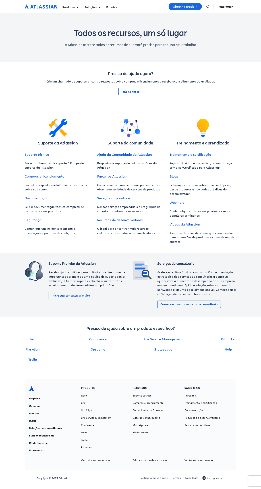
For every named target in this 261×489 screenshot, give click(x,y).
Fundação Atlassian (41, 435)
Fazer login (225, 7)
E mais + (111, 7)
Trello (32, 359)
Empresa (34, 398)
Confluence (98, 339)
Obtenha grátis (185, 7)
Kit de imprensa (38, 443)
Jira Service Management (163, 339)
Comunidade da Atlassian (148, 410)
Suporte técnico (37, 154)
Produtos (70, 7)
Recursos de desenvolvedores (120, 220)
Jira (32, 339)
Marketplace (140, 425)
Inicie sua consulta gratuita (71, 295)
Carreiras (34, 406)
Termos (176, 477)
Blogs (174, 176)
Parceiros (190, 395)
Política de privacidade (154, 477)
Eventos (34, 413)
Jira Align (33, 349)
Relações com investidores (45, 428)
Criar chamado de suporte (150, 460)
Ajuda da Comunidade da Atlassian (124, 154)
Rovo (84, 395)
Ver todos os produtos (95, 460)
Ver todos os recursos (199, 460)
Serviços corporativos (113, 198)
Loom (84, 432)
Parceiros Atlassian (112, 176)
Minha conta (140, 432)
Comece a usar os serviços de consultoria (189, 304)
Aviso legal (191, 477)
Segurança (33, 220)
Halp (228, 349)
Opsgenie (98, 349)
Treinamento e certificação (190, 154)
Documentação (36, 198)
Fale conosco (130, 92)
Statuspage (163, 349)
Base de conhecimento (146, 417)
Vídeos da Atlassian (185, 224)
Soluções (92, 7)
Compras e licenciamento (44, 176)
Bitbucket (228, 339)
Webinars (177, 202)
